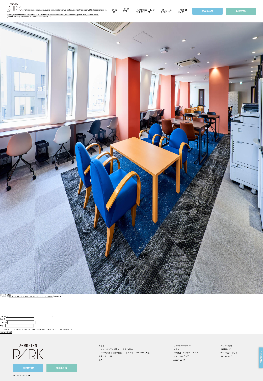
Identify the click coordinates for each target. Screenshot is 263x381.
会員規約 (224, 349)
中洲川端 (130, 352)
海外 (101, 359)
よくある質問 (226, 345)
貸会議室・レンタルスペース (145, 11)
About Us (182, 11)
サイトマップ (226, 356)
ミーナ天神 (105, 352)
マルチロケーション (182, 345)
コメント (4, 316)
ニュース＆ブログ (166, 11)
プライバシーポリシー (229, 353)
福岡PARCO (128, 349)
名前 (2, 319)
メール (3, 322)
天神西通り (118, 352)
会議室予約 (241, 11)
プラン (176, 349)
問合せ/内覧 (207, 11)
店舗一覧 (114, 11)
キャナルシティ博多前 (110, 349)
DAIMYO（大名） (143, 352)
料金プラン (125, 11)
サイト (2, 326)
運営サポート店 (105, 356)
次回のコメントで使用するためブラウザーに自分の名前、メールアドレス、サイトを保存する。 (39, 329)
